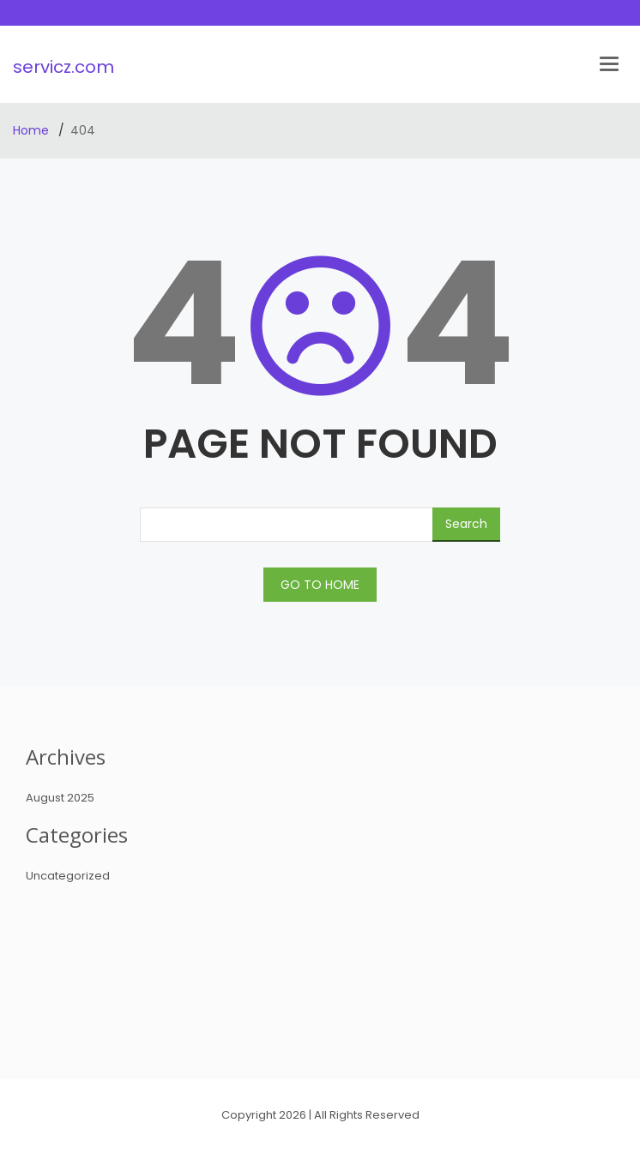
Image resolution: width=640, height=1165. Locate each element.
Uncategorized (68, 876)
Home (32, 130)
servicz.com (63, 67)
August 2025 (60, 798)
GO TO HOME (320, 584)
